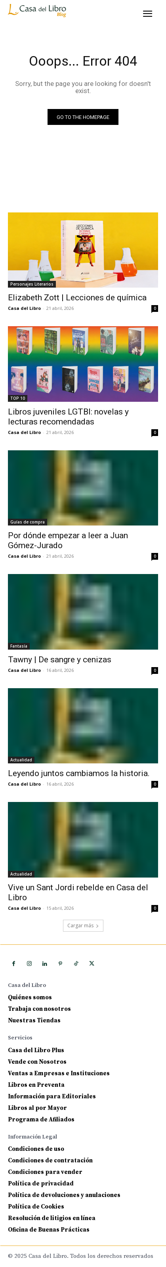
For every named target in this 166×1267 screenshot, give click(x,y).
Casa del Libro (24, 308)
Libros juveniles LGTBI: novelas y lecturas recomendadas (68, 416)
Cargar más (83, 925)
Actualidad (21, 760)
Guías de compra (27, 522)
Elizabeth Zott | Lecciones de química (77, 297)
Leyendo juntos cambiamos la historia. (79, 773)
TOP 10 (17, 398)
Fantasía (18, 646)
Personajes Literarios (31, 284)
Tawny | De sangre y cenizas (59, 659)
